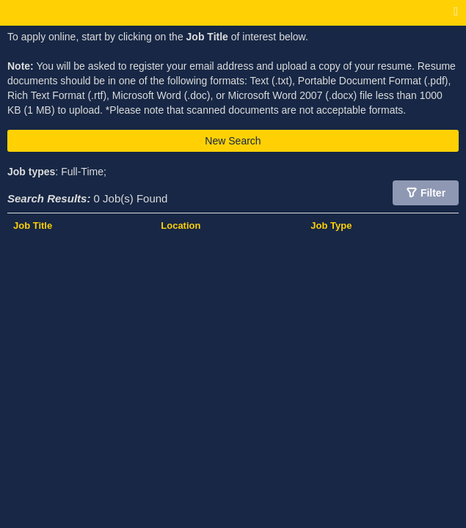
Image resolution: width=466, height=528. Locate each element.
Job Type (331, 225)
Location (180, 225)
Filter (433, 193)
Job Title (32, 225)
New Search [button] (233, 141)
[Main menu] (455, 12)
